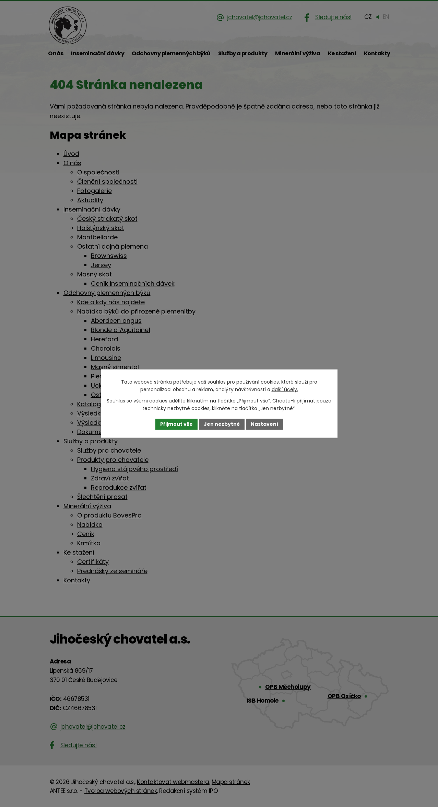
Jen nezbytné (222, 424)
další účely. (285, 389)
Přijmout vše (176, 424)
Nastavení (264, 424)
